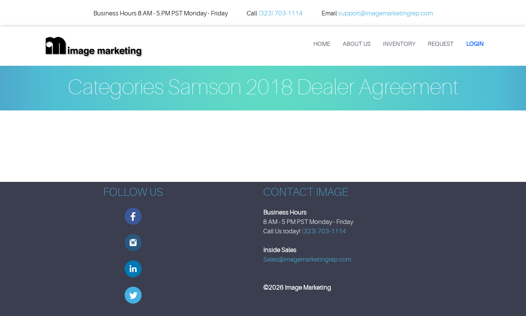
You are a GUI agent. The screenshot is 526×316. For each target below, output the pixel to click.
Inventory (399, 44)
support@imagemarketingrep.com (385, 13)
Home (321, 44)
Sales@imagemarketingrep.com (307, 259)
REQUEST (441, 44)
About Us (356, 44)
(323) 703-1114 (280, 13)
